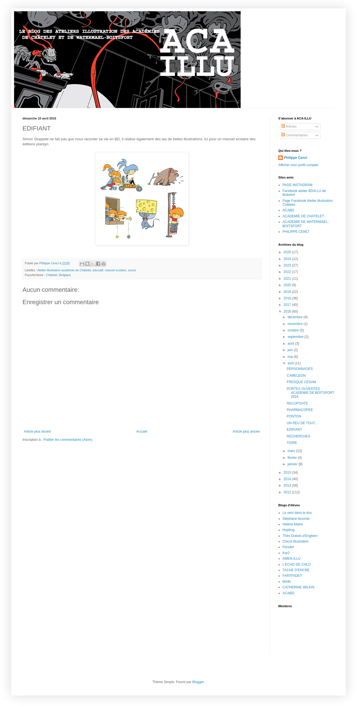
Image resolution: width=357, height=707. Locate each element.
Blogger (198, 682)
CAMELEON (296, 376)
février (293, 458)
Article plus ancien (246, 431)
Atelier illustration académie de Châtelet (64, 270)
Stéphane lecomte (296, 519)
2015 (288, 473)
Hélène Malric (293, 524)
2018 (288, 298)
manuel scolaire (115, 270)
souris (132, 270)
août (291, 343)
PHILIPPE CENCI (296, 232)
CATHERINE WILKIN (298, 587)
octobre (294, 330)
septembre (296, 337)
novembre (296, 324)
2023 (288, 265)
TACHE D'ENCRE (296, 570)
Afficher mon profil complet (298, 165)
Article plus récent (37, 431)
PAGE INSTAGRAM (297, 185)
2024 (288, 259)
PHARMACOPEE (300, 410)
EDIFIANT (294, 430)
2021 (288, 279)
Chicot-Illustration (296, 541)
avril (291, 363)
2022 (288, 272)
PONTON (294, 416)
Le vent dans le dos (297, 513)
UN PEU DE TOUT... (302, 423)
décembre (296, 317)
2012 (288, 492)
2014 (288, 479)
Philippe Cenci (295, 158)
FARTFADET (292, 576)
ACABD (288, 210)
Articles (289, 126)
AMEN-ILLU (291, 559)
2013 (288, 485)
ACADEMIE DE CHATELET (303, 216)
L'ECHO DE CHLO (297, 564)
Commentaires (294, 135)
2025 (288, 252)
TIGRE (292, 443)
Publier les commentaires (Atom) (68, 440)
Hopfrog (289, 530)
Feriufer (288, 547)
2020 (288, 285)
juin (291, 350)
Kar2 (286, 553)
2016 (288, 311)
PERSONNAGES (300, 369)
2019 (288, 292)
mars (292, 451)
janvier (293, 464)
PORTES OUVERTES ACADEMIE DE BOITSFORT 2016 (310, 393)
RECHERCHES (298, 436)
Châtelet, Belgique (58, 275)
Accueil (141, 431)
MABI (287, 582)
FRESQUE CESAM (301, 382)
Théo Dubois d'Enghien (300, 536)
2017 (288, 305)
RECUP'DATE (297, 403)
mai (291, 357)
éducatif (97, 270)
